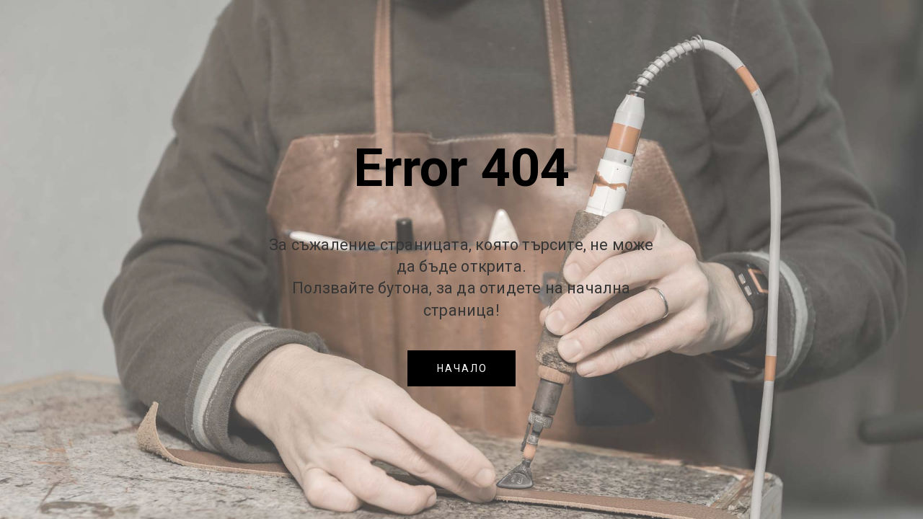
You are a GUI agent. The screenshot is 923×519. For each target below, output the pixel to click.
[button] (461, 368)
